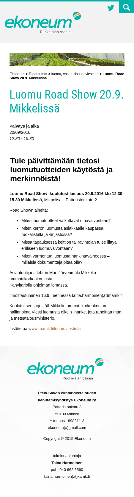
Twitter (110, 8)
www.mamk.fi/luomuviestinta (55, 328)
